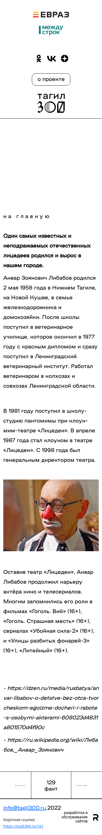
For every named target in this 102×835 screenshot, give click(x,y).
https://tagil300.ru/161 (23, 826)
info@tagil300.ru (24, 807)
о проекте (51, 78)
